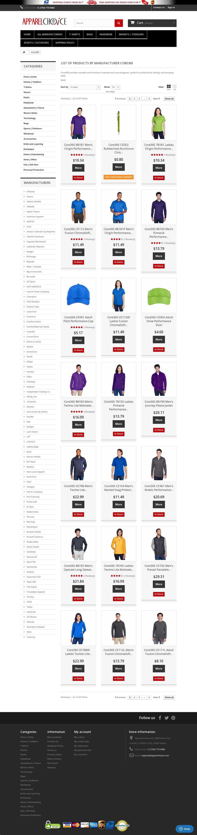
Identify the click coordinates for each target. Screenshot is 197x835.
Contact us (158, 7)
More (63, 80)
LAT (28, 437)
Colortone (31, 316)
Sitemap (51, 767)
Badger (30, 251)
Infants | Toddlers (131, 34)
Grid (169, 87)
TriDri (29, 602)
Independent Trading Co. (38, 391)
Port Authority (33, 497)
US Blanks (31, 617)
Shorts (27, 92)
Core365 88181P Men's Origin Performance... (119, 231)
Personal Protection (34, 170)
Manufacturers (37, 183)
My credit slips (81, 741)
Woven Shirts (30, 113)
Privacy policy (54, 754)
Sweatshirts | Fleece (34, 108)
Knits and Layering (33, 144)
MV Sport (31, 462)
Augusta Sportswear (36, 241)
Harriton (30, 371)
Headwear (105, 34)
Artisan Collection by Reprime (40, 231)
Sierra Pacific (32, 547)
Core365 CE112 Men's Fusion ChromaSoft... (78, 231)
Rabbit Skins (32, 512)
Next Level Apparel (35, 472)
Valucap (30, 622)
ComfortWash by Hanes (37, 326)
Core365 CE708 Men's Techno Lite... (78, 488)
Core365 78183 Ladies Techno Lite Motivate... (118, 567)
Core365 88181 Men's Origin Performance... (78, 146)
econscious (31, 351)
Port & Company (34, 492)
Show (107, 87)
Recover (30, 517)
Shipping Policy (64, 42)
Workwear (29, 133)
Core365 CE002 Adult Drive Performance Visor (159, 321)
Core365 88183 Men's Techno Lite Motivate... (78, 403)
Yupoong (30, 637)
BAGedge (31, 256)
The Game (31, 587)
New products (54, 737)
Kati (28, 422)
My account (82, 732)
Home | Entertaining (34, 154)
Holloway (30, 381)
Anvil (28, 226)
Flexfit (29, 356)
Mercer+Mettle (33, 457)
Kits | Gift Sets (31, 164)
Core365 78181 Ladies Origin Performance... (159, 146)
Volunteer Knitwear (35, 627)
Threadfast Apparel (35, 592)
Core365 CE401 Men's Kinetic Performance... (159, 488)
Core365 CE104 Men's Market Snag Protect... (118, 488)
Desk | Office (30, 159)
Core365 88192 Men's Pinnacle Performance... (159, 233)
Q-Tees (30, 507)
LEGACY (30, 442)
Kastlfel (30, 416)
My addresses (81, 746)
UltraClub (31, 612)
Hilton (29, 376)
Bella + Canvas (33, 266)
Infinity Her (31, 396)
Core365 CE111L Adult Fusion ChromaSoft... (159, 652)
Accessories (30, 139)
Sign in (171, 7)
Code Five (31, 311)
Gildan (29, 361)
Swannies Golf (33, 577)
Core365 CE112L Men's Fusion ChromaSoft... (119, 652)
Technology (30, 118)
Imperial (30, 386)
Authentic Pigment (35, 246)
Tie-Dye (30, 597)
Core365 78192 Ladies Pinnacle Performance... (118, 405)
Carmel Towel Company (37, 291)
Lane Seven (32, 432)
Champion (31, 296)
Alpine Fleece (33, 211)
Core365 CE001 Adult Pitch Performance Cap (78, 319)
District (29, 346)
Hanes (29, 366)
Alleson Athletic (33, 201)
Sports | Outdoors (36, 42)
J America (31, 401)
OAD (28, 482)
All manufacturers (50, 34)
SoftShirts (31, 552)
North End (31, 477)
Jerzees (30, 406)
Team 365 (31, 582)
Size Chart (52, 763)
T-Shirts (74, 34)
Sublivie (30, 572)
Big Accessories (34, 271)
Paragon (30, 487)
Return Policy (54, 759)
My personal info (82, 750)
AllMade (30, 206)
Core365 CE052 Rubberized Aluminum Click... (119, 148)
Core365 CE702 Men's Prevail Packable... (159, 567)
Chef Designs (33, 301)
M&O (28, 452)
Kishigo (30, 427)
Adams (29, 196)
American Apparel (35, 216)
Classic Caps (32, 306)
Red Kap (30, 522)
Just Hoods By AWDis (37, 411)
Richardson (31, 527)
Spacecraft (31, 557)
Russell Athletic (33, 532)
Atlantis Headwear (35, 236)
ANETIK (30, 221)
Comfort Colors (33, 321)
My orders (79, 737)
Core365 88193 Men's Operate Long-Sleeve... (78, 567)
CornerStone (32, 336)
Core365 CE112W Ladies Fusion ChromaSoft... (118, 321)
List (175, 87)
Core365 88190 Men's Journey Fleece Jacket (159, 403)
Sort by (64, 87)
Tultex (29, 607)
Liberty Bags (32, 447)
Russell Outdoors (34, 537)
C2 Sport (30, 281)
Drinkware (29, 149)
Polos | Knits (30, 77)
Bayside (30, 261)
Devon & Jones (33, 341)
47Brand (30, 191)
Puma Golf (31, 502)
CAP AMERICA (33, 286)
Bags (90, 34)
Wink (28, 632)
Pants (26, 97)
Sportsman (31, 567)
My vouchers (80, 754)
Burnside (30, 276)
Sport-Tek (31, 562)
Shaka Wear (32, 542)
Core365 (30, 331)
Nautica (30, 467)
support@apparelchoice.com (155, 755)
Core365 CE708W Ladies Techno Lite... (78, 652)
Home (27, 34)
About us (52, 750)
